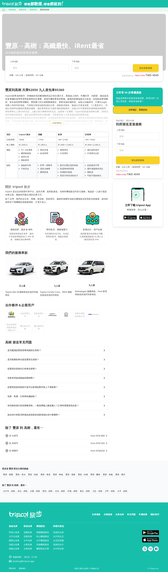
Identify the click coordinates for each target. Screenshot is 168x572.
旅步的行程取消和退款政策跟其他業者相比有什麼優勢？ (56, 414)
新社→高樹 (85, 491)
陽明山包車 (14, 540)
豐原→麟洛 (95, 474)
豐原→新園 (8, 474)
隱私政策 (12, 568)
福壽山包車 (14, 548)
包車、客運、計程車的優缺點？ (56, 396)
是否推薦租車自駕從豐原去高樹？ (56, 359)
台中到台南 (58, 548)
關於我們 (155, 514)
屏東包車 (33, 9)
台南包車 (28, 548)
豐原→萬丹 (120, 474)
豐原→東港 (45, 474)
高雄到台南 (58, 532)
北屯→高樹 (60, 491)
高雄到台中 (58, 544)
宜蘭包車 (28, 532)
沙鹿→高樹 (35, 491)
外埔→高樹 (72, 491)
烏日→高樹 (22, 491)
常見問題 (131, 514)
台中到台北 (58, 536)
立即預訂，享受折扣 (137, 109)
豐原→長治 (20, 474)
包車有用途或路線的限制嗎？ (56, 378)
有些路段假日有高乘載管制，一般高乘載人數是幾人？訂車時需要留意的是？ (56, 405)
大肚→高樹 (97, 491)
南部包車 (22, 9)
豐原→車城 (58, 474)
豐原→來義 (108, 474)
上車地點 (14, 61)
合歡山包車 (14, 544)
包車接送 (12, 9)
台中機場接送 (42, 540)
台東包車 (28, 544)
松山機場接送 (42, 536)
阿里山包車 (14, 532)
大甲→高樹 (110, 491)
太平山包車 (14, 536)
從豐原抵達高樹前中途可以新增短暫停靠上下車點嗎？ (56, 387)
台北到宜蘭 (58, 540)
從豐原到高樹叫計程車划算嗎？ (56, 368)
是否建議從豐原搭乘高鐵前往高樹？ (56, 350)
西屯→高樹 (47, 491)
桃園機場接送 (42, 532)
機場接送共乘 (42, 548)
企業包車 (119, 514)
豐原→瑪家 (70, 474)
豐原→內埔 (83, 474)
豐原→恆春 (33, 474)
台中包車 (28, 540)
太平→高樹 (122, 491)
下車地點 (76, 61)
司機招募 (143, 514)
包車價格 (96, 514)
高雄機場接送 (42, 544)
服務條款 (22, 568)
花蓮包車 (28, 536)
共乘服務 (108, 514)
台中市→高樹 (9, 491)
